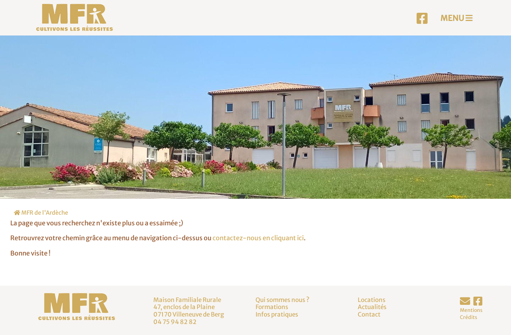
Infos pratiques (277, 314)
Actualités (372, 307)
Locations (371, 300)
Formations (272, 307)
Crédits (468, 317)
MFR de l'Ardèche (41, 212)
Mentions (471, 310)
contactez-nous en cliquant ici (258, 238)
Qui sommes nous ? (282, 300)
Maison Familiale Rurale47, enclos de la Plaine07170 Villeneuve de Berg (188, 307)
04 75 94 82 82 (175, 322)
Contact (369, 314)
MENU (456, 18)
